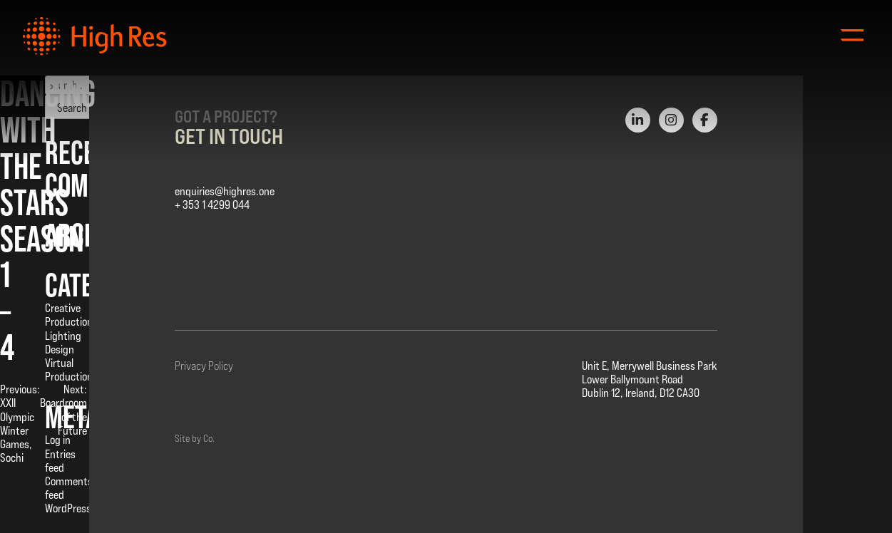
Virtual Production (69, 369)
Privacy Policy (204, 366)
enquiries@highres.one (225, 191)
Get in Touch (229, 136)
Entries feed (60, 461)
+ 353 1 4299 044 (212, 205)
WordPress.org (76, 508)
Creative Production (69, 314)
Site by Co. (195, 438)
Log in (58, 440)
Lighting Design (63, 342)
